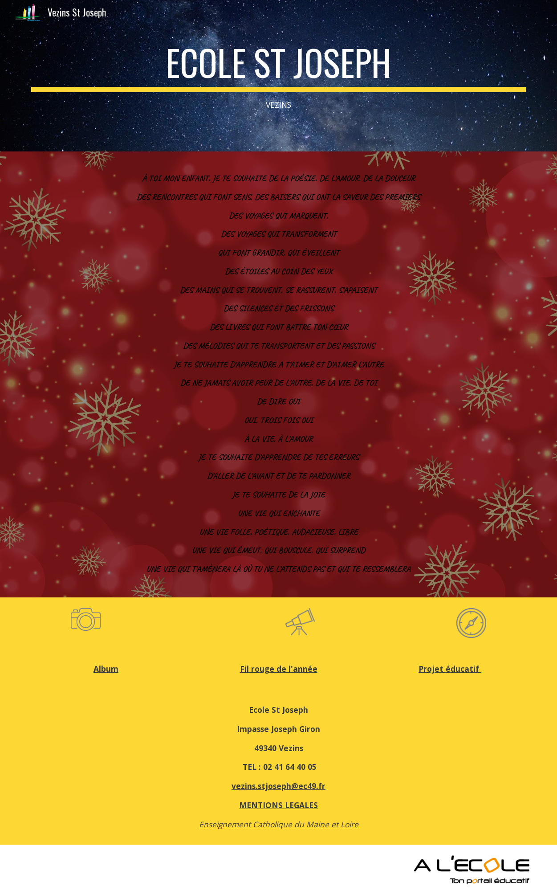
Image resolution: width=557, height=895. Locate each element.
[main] (278, 76)
